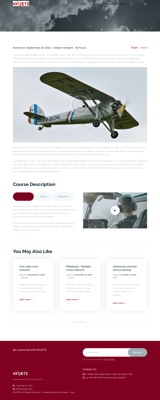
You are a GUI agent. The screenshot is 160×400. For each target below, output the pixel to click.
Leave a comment (79, 322)
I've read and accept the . (100, 359)
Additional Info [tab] (23, 196)
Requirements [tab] (63, 196)
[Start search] (145, 4)
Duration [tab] (43, 196)
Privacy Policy (109, 359)
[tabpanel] (45, 217)
